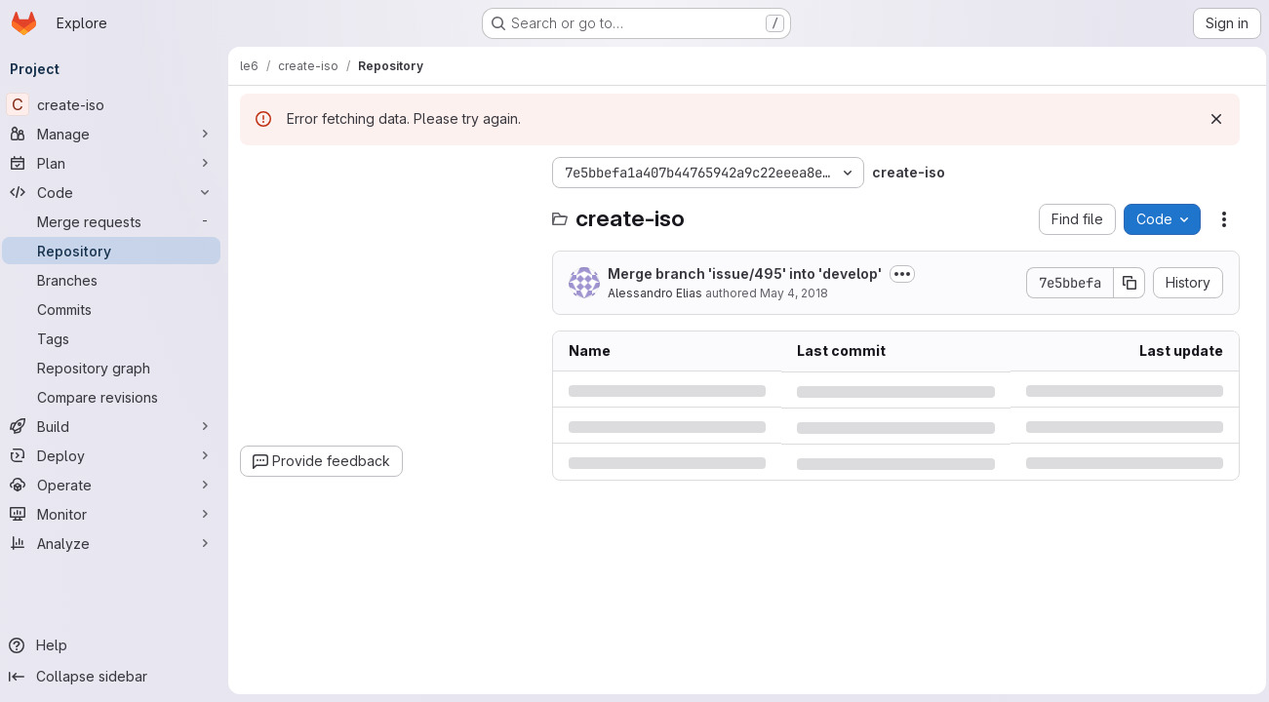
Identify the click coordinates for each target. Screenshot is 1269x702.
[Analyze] (117, 543)
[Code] (117, 192)
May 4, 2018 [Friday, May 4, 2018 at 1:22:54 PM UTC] (800, 293)
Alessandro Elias (661, 293)
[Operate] (117, 484)
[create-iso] (117, 104)
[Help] (117, 645)
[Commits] (117, 309)
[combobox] (392, 211)
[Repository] (117, 250)
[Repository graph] (117, 367)
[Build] (117, 426)
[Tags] (117, 338)
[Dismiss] (1211, 119)
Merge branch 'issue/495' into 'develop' (751, 273)
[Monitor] (117, 513)
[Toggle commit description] (908, 274)
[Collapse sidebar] (117, 676)
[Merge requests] (117, 221)
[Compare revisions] (117, 396)
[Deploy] (117, 455)
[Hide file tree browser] (261, 172)
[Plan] (117, 162)
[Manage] (117, 133)
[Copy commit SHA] (1124, 282)
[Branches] (117, 279)
